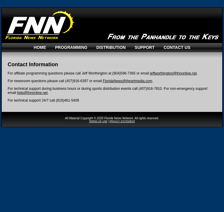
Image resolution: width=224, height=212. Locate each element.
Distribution (111, 47)
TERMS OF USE (98, 121)
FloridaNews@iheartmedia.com (127, 81)
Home (40, 47)
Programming (71, 47)
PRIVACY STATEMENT (122, 121)
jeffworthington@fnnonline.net (173, 73)
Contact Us (177, 47)
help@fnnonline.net (32, 93)
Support (145, 47)
